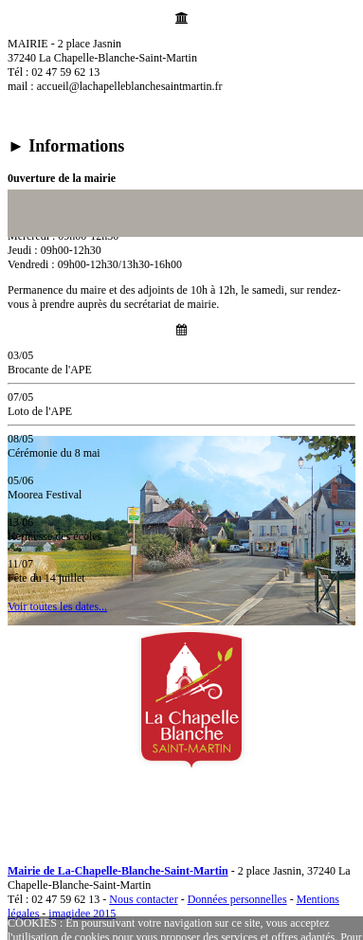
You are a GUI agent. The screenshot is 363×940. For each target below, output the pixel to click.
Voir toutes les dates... (57, 606)
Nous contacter (143, 899)
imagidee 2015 (82, 913)
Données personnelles (237, 899)
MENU (38, 813)
